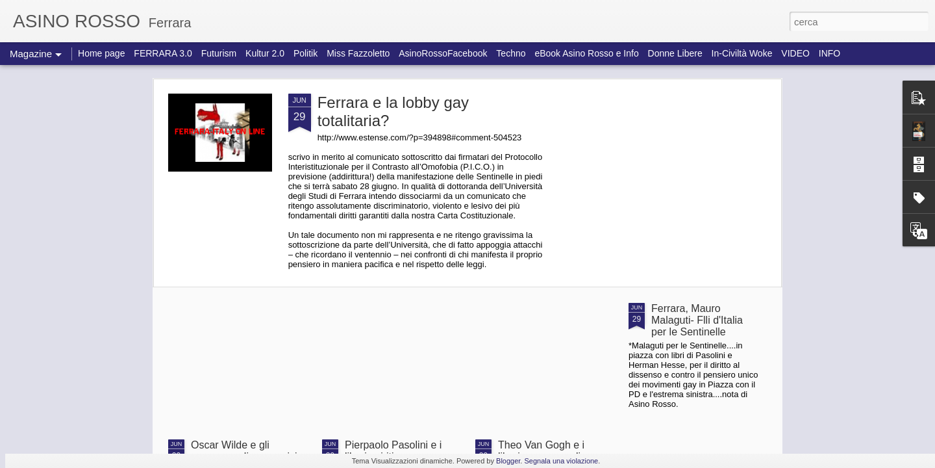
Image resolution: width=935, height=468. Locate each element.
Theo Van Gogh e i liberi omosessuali (541, 450)
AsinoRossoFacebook (443, 53)
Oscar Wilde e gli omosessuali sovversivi (244, 450)
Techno (510, 53)
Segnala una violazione (561, 461)
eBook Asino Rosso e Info (586, 53)
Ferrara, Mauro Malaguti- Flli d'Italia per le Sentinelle (697, 320)
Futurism (218, 53)
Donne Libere (675, 53)
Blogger (508, 461)
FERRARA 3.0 (163, 53)
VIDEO (795, 53)
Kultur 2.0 (264, 53)
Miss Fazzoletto (358, 53)
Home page (101, 53)
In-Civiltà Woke (742, 53)
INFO (829, 53)
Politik (305, 53)
